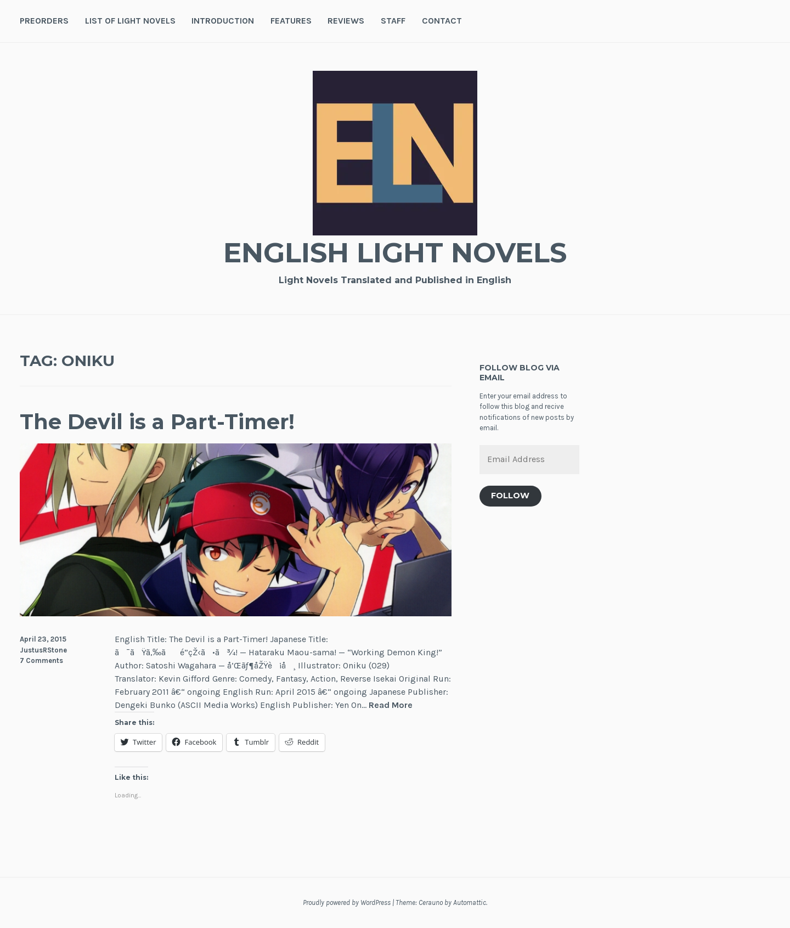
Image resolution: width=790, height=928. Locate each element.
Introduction (222, 20)
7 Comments (41, 660)
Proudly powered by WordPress (347, 902)
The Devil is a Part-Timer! (157, 422)
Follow (510, 495)
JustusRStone (43, 650)
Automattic (469, 902)
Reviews (346, 20)
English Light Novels (395, 252)
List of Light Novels (130, 20)
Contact (442, 20)
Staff (393, 20)
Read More (391, 705)
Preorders (44, 20)
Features (291, 20)
